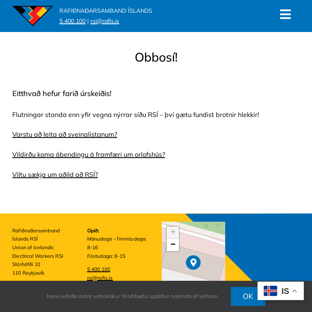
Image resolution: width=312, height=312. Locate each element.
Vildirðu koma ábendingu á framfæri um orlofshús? (88, 154)
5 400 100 (99, 269)
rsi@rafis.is (100, 278)
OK (248, 296)
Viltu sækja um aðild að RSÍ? (55, 174)
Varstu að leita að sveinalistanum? (64, 134)
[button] (193, 262)
